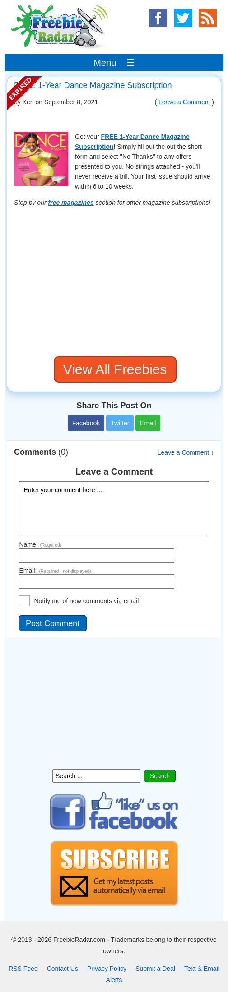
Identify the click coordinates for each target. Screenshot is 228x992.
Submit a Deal (155, 968)
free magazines (71, 202)
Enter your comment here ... (114, 508)
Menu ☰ (113, 63)
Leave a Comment (184, 102)
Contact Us (62, 968)
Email (148, 423)
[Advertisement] (114, 282)
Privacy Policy (106, 968)
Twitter (120, 423)
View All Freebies (115, 369)
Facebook (86, 423)
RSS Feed (23, 968)
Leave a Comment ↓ (186, 452)
